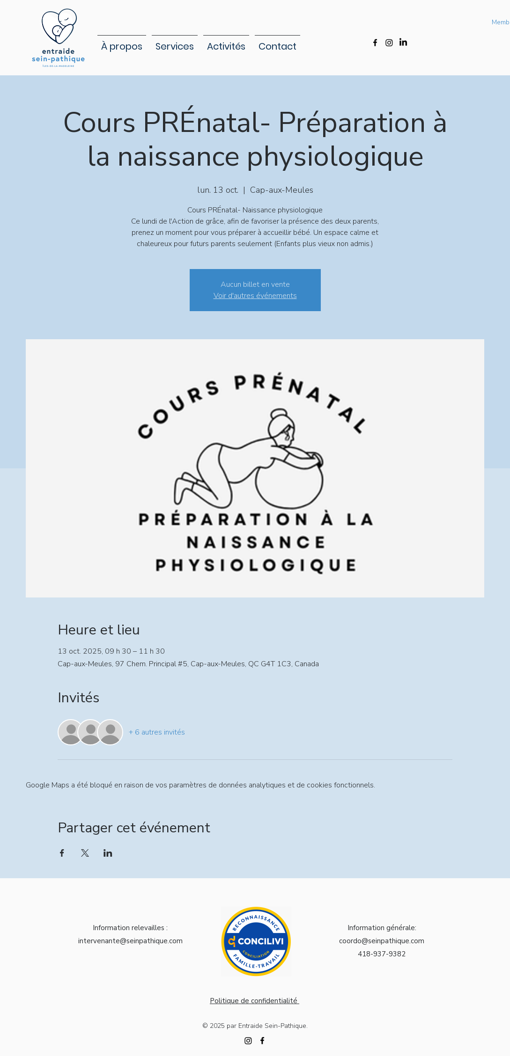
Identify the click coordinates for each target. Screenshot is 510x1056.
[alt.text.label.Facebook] (375, 42)
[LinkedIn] (403, 42)
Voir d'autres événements (255, 296)
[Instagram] (389, 42)
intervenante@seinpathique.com (130, 941)
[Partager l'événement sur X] (85, 853)
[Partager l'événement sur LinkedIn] (107, 853)
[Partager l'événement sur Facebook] (62, 853)
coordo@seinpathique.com (381, 941)
